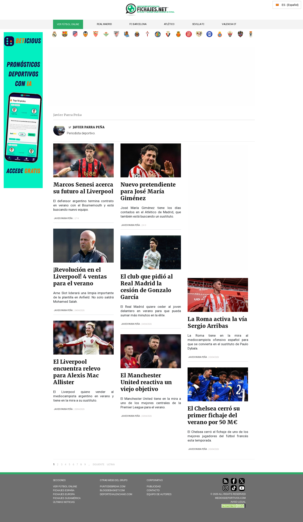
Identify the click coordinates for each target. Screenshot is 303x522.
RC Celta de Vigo (147, 34)
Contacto (153, 490)
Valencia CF (229, 24)
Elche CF (230, 34)
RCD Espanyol (220, 34)
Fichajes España (63, 490)
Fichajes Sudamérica (67, 498)
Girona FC (189, 34)
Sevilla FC (198, 24)
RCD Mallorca (178, 34)
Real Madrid (104, 24)
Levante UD (240, 34)
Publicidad (154, 486)
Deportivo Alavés (209, 34)
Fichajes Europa (64, 494)
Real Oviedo (251, 34)
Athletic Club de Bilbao (116, 34)
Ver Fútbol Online (68, 24)
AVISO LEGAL (238, 502)
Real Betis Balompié (106, 34)
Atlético (169, 24)
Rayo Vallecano (199, 34)
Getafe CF (158, 34)
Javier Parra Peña (89, 127)
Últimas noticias (64, 502)
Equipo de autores (159, 494)
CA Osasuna (168, 34)
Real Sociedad (127, 34)
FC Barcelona (137, 24)
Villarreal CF (137, 34)
